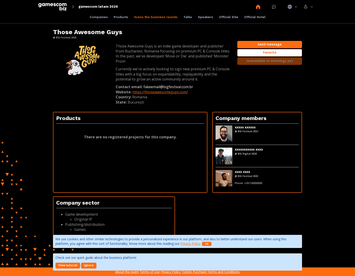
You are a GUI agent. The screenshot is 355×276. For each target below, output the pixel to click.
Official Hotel (255, 17)
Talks (187, 17)
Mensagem (273, 6)
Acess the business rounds (156, 17)
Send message (270, 44)
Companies (99, 17)
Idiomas (292, 6)
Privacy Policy (190, 243)
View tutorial (67, 265)
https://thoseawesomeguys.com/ (160, 92)
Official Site (228, 17)
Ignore (89, 265)
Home (258, 6)
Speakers (205, 17)
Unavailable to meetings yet (269, 61)
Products (121, 17)
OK (207, 243)
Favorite (269, 52)
